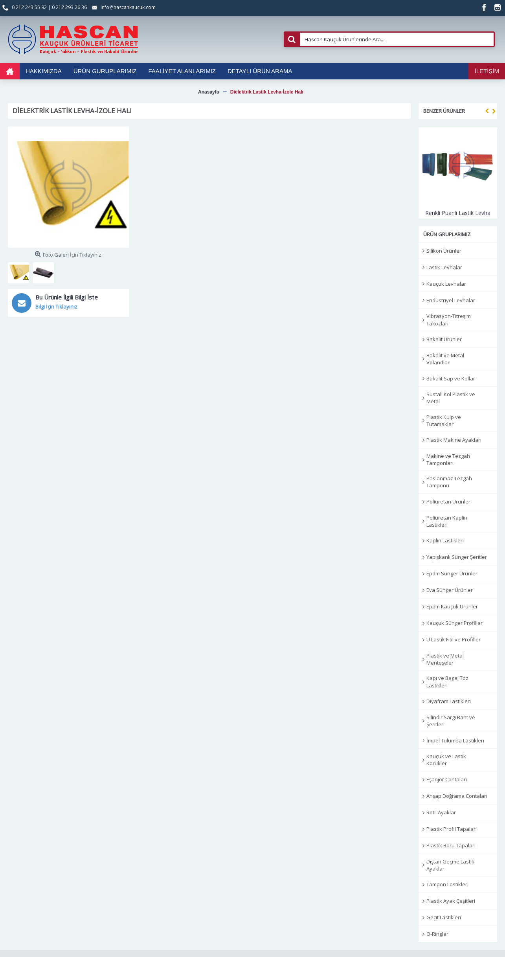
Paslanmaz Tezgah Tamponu (449, 482)
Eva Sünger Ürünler (449, 589)
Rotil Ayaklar (441, 812)
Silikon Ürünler (443, 250)
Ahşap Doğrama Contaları (456, 795)
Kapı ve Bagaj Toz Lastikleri (447, 681)
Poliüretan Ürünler (448, 501)
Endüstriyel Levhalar (450, 300)
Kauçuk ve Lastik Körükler (446, 760)
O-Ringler (437, 933)
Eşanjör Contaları (446, 779)
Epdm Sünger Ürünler (451, 573)
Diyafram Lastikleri (448, 701)
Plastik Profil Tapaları (451, 828)
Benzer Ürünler (444, 110)
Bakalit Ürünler (444, 339)
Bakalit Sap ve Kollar (450, 378)
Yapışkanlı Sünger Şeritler (456, 556)
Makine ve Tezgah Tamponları (448, 459)
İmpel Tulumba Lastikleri (455, 740)
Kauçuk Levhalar (446, 283)
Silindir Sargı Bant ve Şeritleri (450, 721)
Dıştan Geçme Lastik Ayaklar (450, 865)
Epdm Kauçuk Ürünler (452, 606)
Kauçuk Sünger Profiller (454, 622)
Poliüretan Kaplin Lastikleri (446, 521)
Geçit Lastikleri (443, 917)
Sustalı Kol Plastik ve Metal (450, 398)
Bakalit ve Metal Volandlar (445, 359)
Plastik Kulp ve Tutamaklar (443, 420)
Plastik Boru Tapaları (451, 845)
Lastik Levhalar (444, 267)
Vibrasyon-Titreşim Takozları (448, 319)
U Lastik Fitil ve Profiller (453, 639)
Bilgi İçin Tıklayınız (56, 306)
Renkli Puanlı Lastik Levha (457, 213)
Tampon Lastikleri (447, 884)
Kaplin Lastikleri (445, 540)
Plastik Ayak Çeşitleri (450, 900)
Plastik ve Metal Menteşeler (445, 659)
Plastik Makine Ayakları (453, 439)
